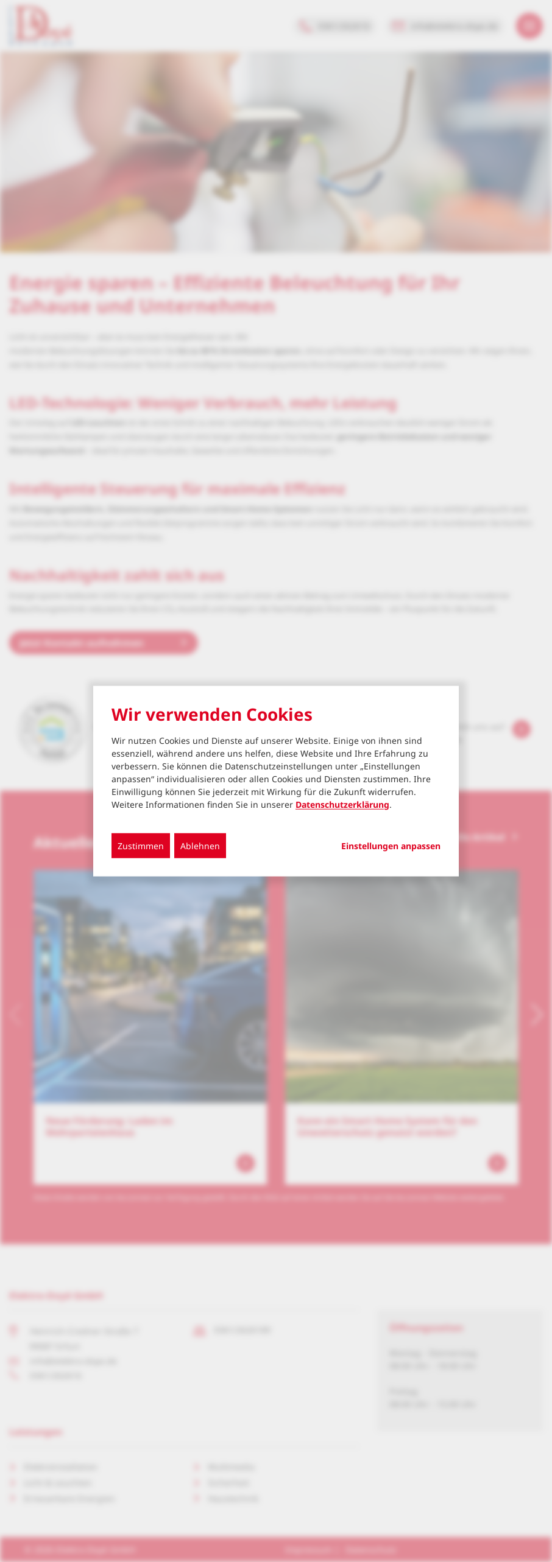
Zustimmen (141, 845)
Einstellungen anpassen (391, 845)
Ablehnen (200, 845)
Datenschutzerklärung (342, 804)
